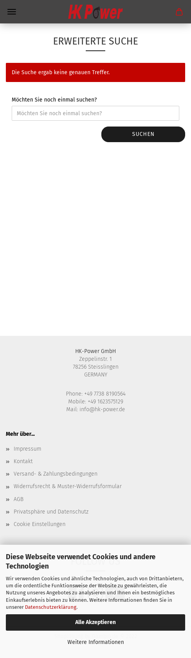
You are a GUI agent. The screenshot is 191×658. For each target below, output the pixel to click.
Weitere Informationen (95, 642)
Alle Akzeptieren (95, 622)
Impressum (27, 449)
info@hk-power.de (102, 409)
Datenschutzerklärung (50, 607)
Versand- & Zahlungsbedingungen (55, 474)
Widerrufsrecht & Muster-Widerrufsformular (68, 486)
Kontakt (23, 461)
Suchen (143, 134)
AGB (18, 499)
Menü (11, 11)
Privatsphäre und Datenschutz (51, 511)
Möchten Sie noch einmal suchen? (54, 99)
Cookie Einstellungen (39, 524)
